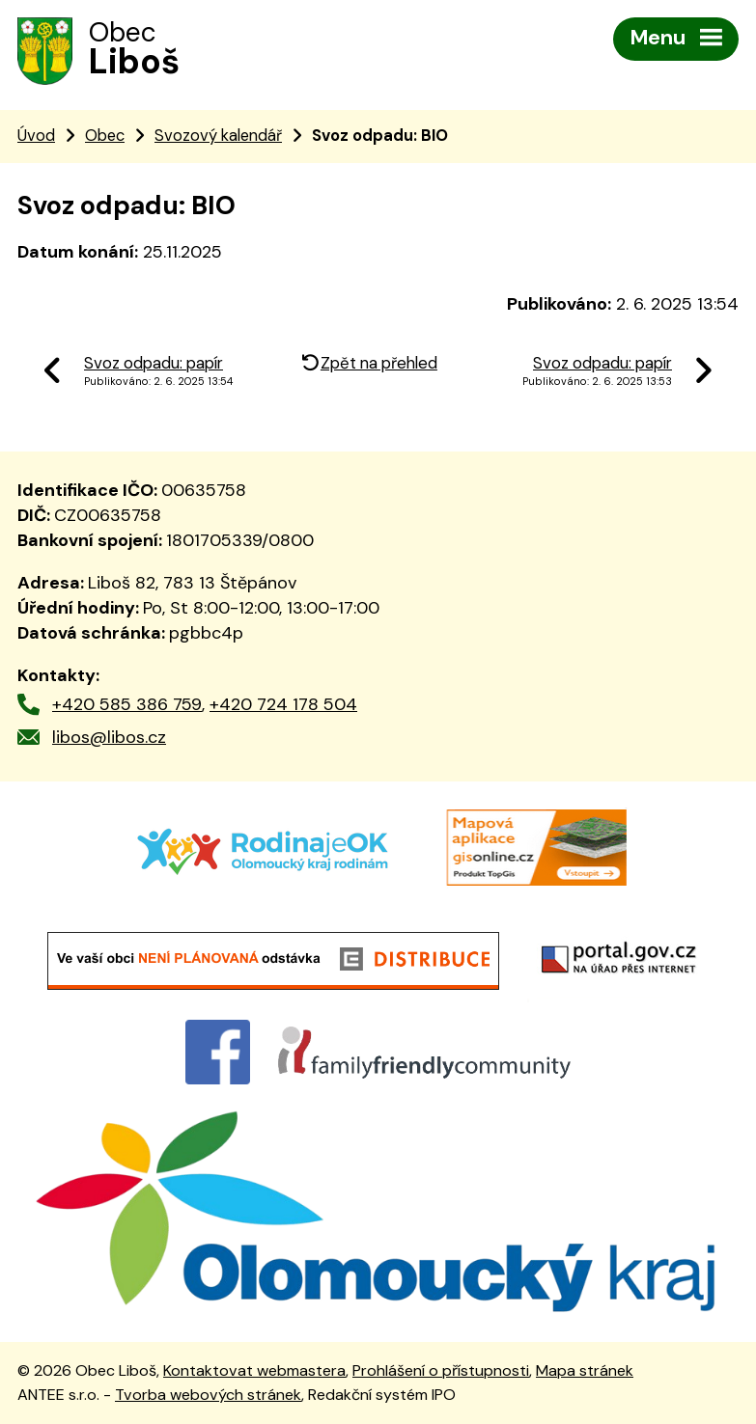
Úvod (36, 135)
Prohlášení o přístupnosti (440, 1370)
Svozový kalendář (218, 135)
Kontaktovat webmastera (254, 1370)
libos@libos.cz (109, 737)
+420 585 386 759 (127, 704)
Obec (105, 135)
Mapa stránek (584, 1370)
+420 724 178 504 (283, 704)
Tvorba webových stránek (208, 1394)
